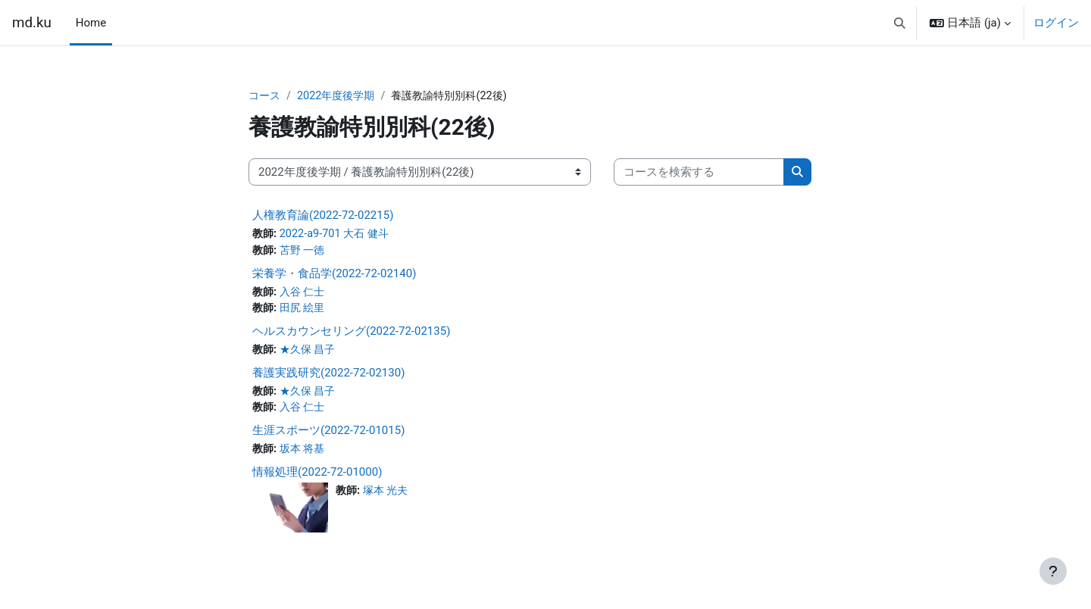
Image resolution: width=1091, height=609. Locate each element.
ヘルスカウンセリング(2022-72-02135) (351, 334)
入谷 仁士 (305, 294)
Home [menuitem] (91, 23)
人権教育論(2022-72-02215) (322, 216)
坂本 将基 (305, 454)
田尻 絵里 (305, 311)
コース (266, 96)
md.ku (32, 22)
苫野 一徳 (305, 252)
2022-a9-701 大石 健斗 (338, 235)
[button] (900, 22)
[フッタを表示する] (1053, 571)
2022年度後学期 (340, 96)
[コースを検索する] (699, 173)
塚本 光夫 (388, 496)
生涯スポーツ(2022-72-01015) (328, 435)
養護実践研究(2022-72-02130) (328, 376)
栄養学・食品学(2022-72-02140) (334, 275)
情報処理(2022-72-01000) (317, 477)
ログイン (1056, 23)
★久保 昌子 (311, 353)
